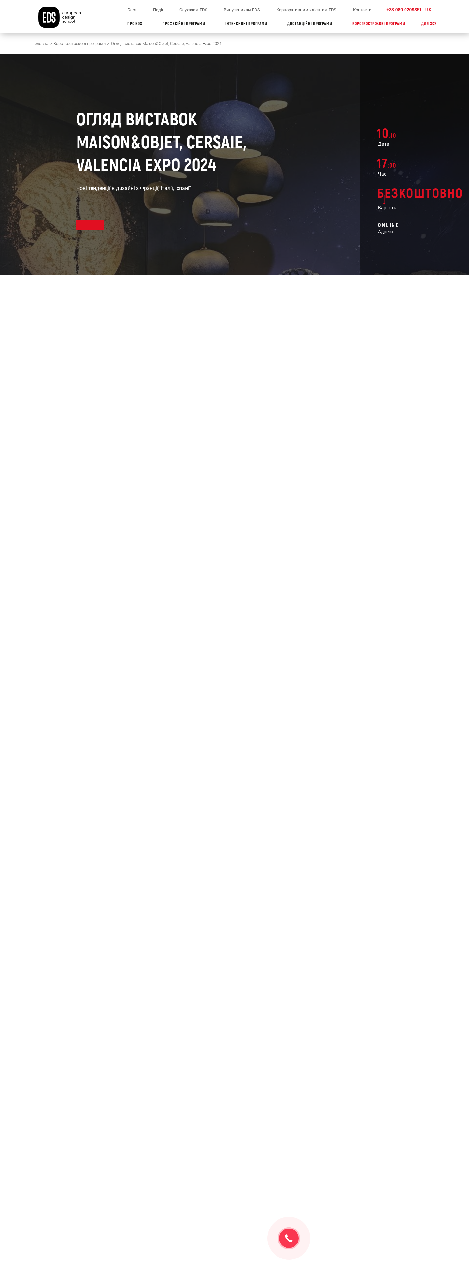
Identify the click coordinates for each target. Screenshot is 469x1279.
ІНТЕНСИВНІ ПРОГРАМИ (248, 23)
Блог (131, 9)
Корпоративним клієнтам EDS (306, 9)
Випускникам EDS (242, 9)
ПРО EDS (136, 23)
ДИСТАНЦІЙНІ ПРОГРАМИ (311, 23)
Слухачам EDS (193, 9)
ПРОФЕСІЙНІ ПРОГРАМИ (186, 23)
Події (158, 9)
